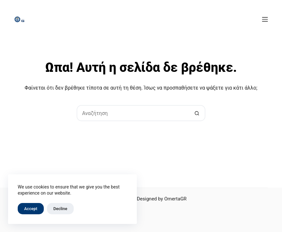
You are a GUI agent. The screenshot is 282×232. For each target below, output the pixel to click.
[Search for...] (133, 113)
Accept (30, 208)
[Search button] (197, 113)
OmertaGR (175, 199)
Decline (60, 208)
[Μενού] (265, 19)
